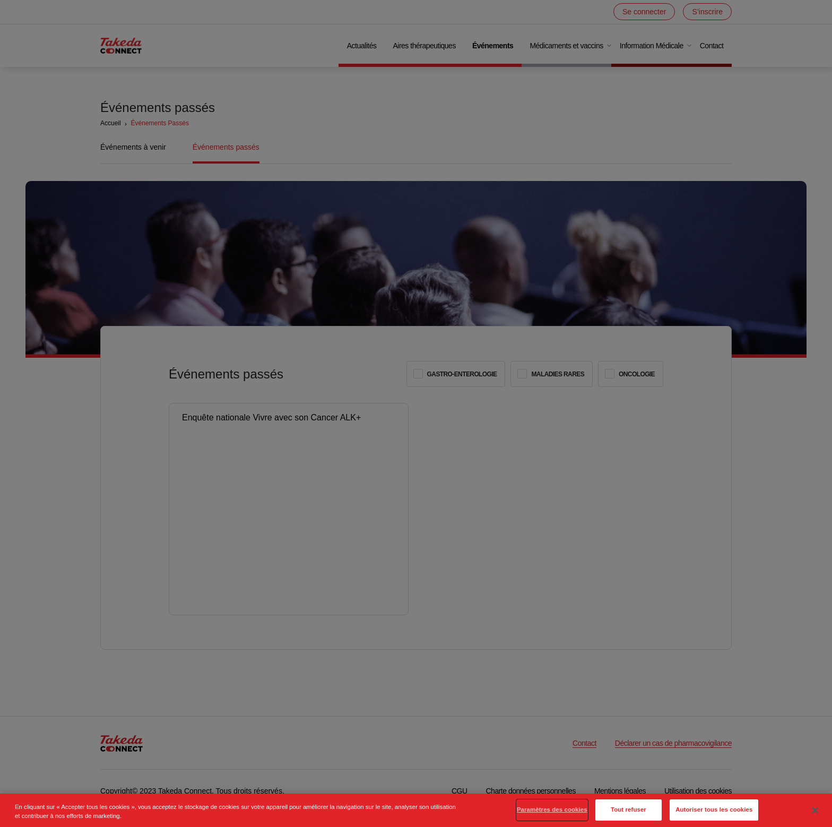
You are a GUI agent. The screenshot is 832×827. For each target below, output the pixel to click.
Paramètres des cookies (552, 816)
